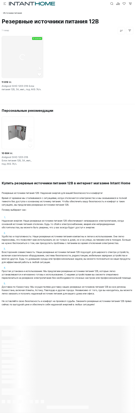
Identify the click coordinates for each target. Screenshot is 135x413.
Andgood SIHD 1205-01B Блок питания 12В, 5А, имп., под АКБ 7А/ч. (21, 88)
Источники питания (12, 13)
